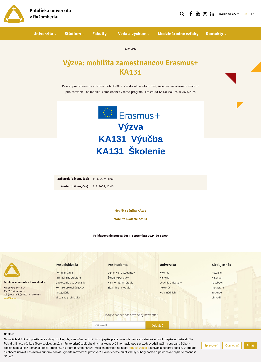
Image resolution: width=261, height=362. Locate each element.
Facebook (217, 282)
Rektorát (165, 287)
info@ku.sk (10, 298)
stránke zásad (138, 347)
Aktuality (217, 272)
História (164, 277)
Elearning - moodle (119, 287)
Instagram (218, 287)
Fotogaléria (62, 292)
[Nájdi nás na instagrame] (205, 13)
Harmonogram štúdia (120, 282)
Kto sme (164, 272)
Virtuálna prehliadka (68, 297)
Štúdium (73, 33)
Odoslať (157, 325)
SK (245, 13)
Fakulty (99, 33)
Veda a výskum (132, 33)
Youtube (217, 292)
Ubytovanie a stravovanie (70, 282)
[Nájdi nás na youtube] (197, 13)
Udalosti (130, 49)
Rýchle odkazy (227, 13)
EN (252, 13)
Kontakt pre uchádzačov (70, 287)
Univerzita (43, 33)
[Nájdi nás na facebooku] (190, 13)
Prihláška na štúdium (68, 277)
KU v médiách (168, 292)
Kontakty (214, 33)
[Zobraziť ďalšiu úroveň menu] (238, 14)
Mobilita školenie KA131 (130, 219)
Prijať (250, 345)
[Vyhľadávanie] (181, 13)
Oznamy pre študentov (121, 272)
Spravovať (210, 345)
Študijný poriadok (118, 277)
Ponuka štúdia (64, 272)
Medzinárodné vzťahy (178, 33)
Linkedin (217, 297)
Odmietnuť (232, 345)
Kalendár (217, 277)
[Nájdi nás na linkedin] (212, 13)
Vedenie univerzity (171, 282)
